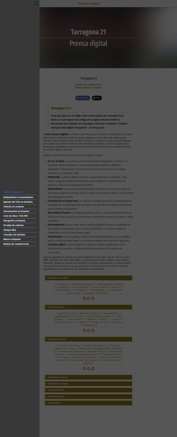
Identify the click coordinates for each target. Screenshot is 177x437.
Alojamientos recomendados (18, 197)
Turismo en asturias (13, 206)
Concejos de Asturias (14, 234)
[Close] (36, 3)
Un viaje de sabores (13, 225)
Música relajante (12, 239)
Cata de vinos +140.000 (15, 215)
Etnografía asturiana (14, 220)
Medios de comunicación (16, 244)
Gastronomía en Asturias (16, 211)
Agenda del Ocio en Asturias (18, 201)
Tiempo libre (9, 230)
